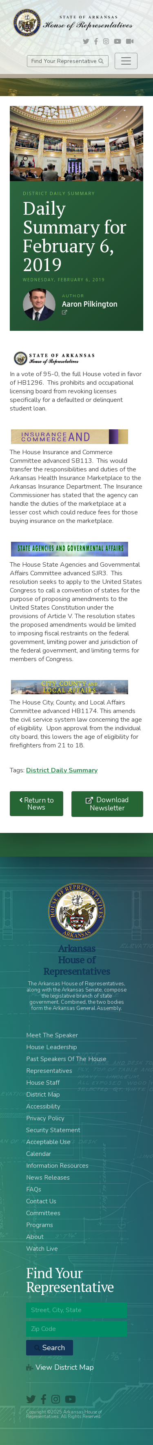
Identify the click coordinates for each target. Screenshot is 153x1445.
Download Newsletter (109, 803)
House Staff (43, 1083)
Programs (39, 1225)
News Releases (48, 1178)
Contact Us (41, 1201)
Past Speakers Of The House (66, 1059)
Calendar (38, 1154)
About (35, 1237)
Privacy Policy (45, 1118)
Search (49, 1348)
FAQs (33, 1189)
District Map (43, 1094)
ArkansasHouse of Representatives (76, 960)
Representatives (49, 1071)
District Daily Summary (62, 770)
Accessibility (43, 1106)
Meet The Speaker (52, 1035)
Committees (43, 1213)
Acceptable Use (48, 1142)
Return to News (36, 804)
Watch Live (42, 1249)
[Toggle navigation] (126, 61)
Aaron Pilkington (39, 304)
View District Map (60, 1367)
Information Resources (57, 1166)
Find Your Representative (67, 61)
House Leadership (51, 1047)
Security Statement (53, 1130)
